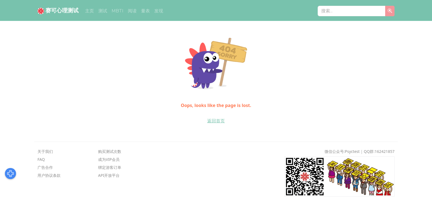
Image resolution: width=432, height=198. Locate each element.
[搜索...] (351, 11)
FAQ (41, 159)
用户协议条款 (49, 175)
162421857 (385, 151)
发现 (158, 10)
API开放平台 (109, 175)
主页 (89, 10)
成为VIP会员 (109, 159)
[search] (390, 11)
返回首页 (216, 121)
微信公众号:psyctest (342, 151)
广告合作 (45, 167)
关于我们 (45, 151)
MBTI (117, 10)
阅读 (132, 10)
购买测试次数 (109, 151)
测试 (102, 10)
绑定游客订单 (109, 167)
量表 (145, 10)
